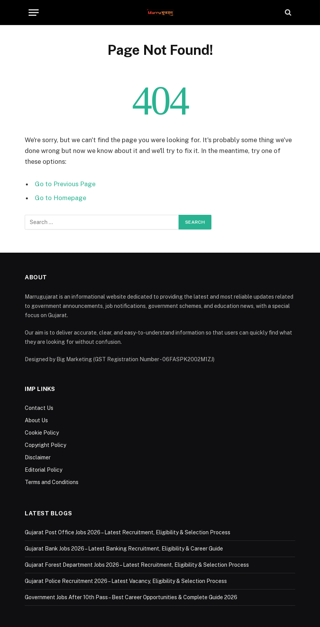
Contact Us (39, 408)
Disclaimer (38, 457)
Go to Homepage (60, 198)
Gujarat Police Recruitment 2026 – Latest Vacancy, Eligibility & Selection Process (126, 581)
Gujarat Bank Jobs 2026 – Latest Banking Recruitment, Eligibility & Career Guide (124, 548)
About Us (36, 420)
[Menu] (34, 12)
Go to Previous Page (65, 184)
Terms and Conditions (51, 482)
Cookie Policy (42, 433)
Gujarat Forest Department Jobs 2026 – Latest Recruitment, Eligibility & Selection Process (137, 565)
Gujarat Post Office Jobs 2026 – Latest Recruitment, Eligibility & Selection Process (127, 532)
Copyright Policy (45, 445)
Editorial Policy (43, 470)
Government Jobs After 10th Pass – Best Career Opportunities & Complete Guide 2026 (131, 597)
